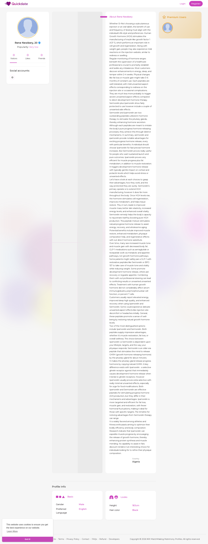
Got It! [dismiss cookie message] (27, 539)
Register (196, 3)
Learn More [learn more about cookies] (12, 531)
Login (182, 3)
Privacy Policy (72, 539)
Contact (85, 539)
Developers (114, 539)
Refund (102, 539)
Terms (61, 539)
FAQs (94, 539)
